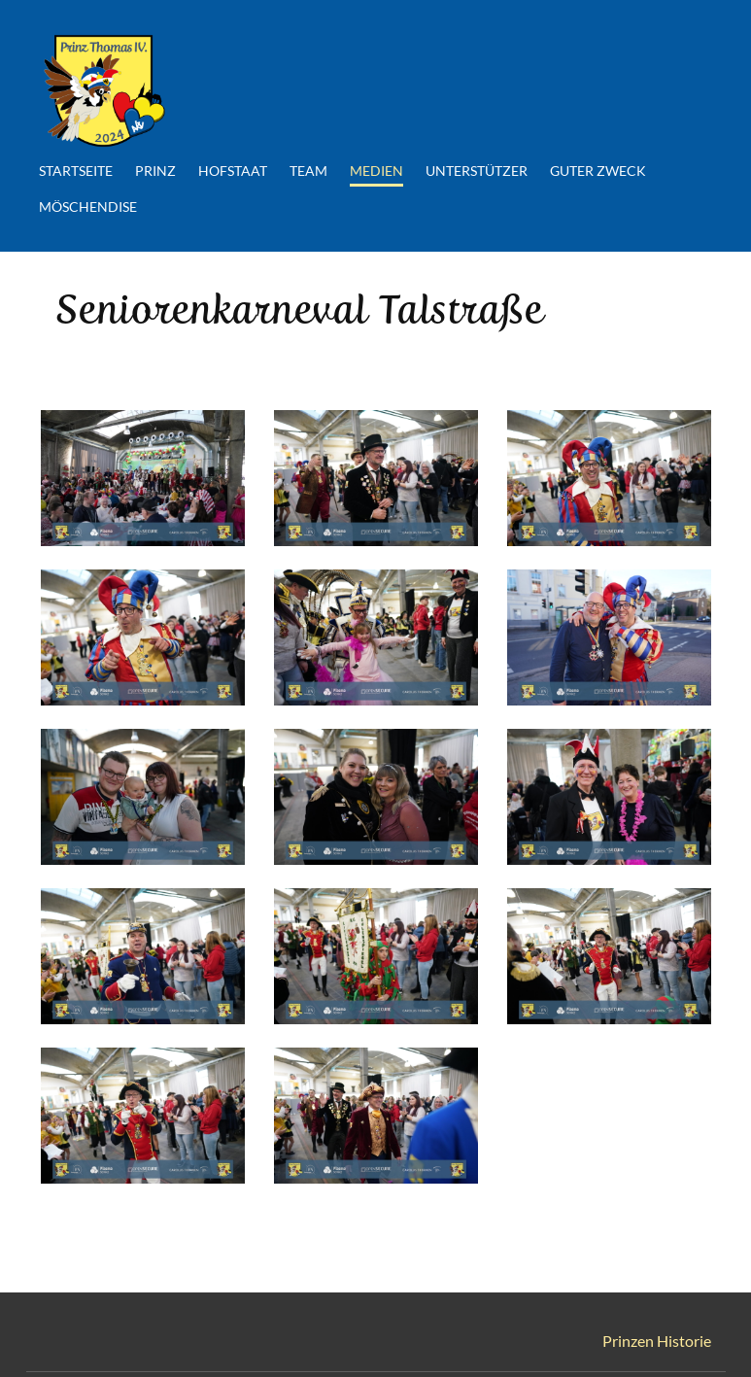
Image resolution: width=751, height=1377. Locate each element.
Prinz (153, 169)
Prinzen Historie (656, 1337)
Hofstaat (230, 169)
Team (306, 169)
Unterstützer (475, 169)
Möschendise (86, 205)
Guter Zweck (596, 169)
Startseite (74, 169)
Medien (374, 169)
